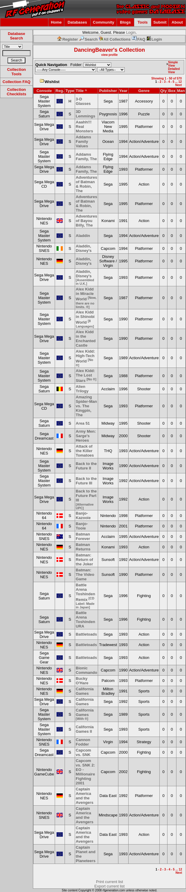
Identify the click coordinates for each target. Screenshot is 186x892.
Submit (160, 22)
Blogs (125, 22)
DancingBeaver (93, 50)
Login (131, 32)
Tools (143, 22)
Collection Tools (16, 71)
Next (178, 85)
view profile (109, 54)
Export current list (109, 886)
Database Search (16, 35)
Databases (77, 22)
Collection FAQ (17, 81)
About (177, 22)
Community (104, 22)
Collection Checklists (16, 91)
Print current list (109, 881)
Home (56, 22)
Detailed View (174, 70)
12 (180, 81)
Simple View (173, 64)
